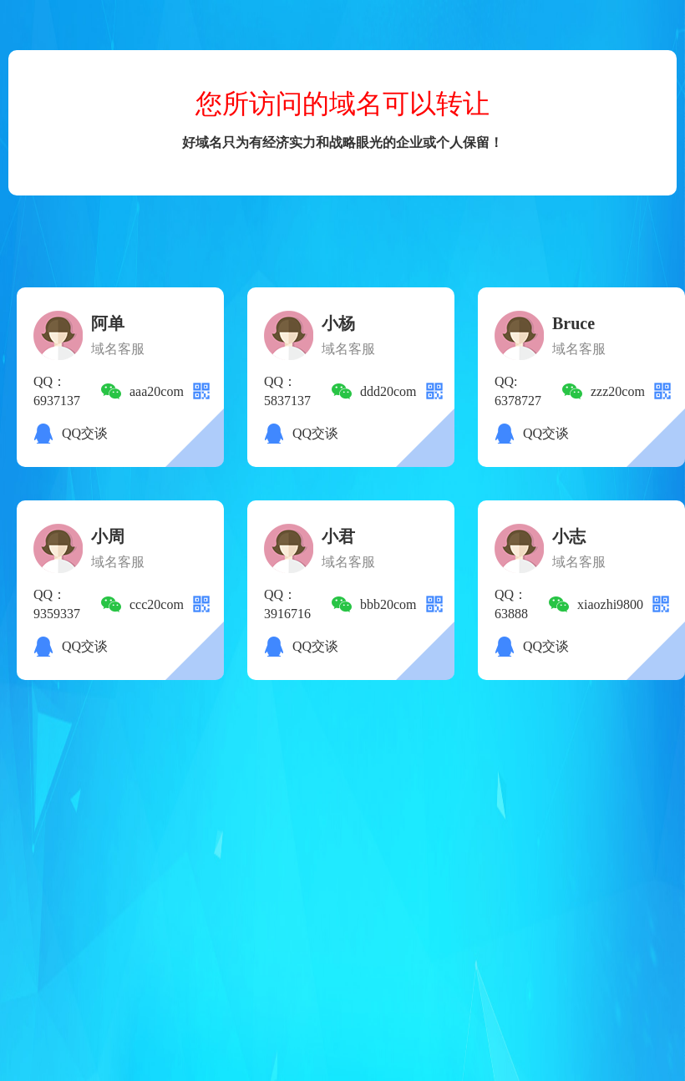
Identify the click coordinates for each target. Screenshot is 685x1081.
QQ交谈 (85, 433)
